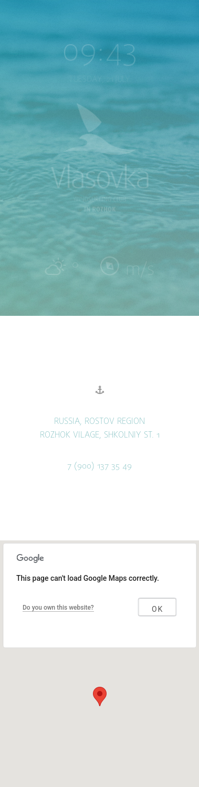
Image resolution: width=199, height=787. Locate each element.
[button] (100, 696)
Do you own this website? (58, 607)
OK (157, 609)
